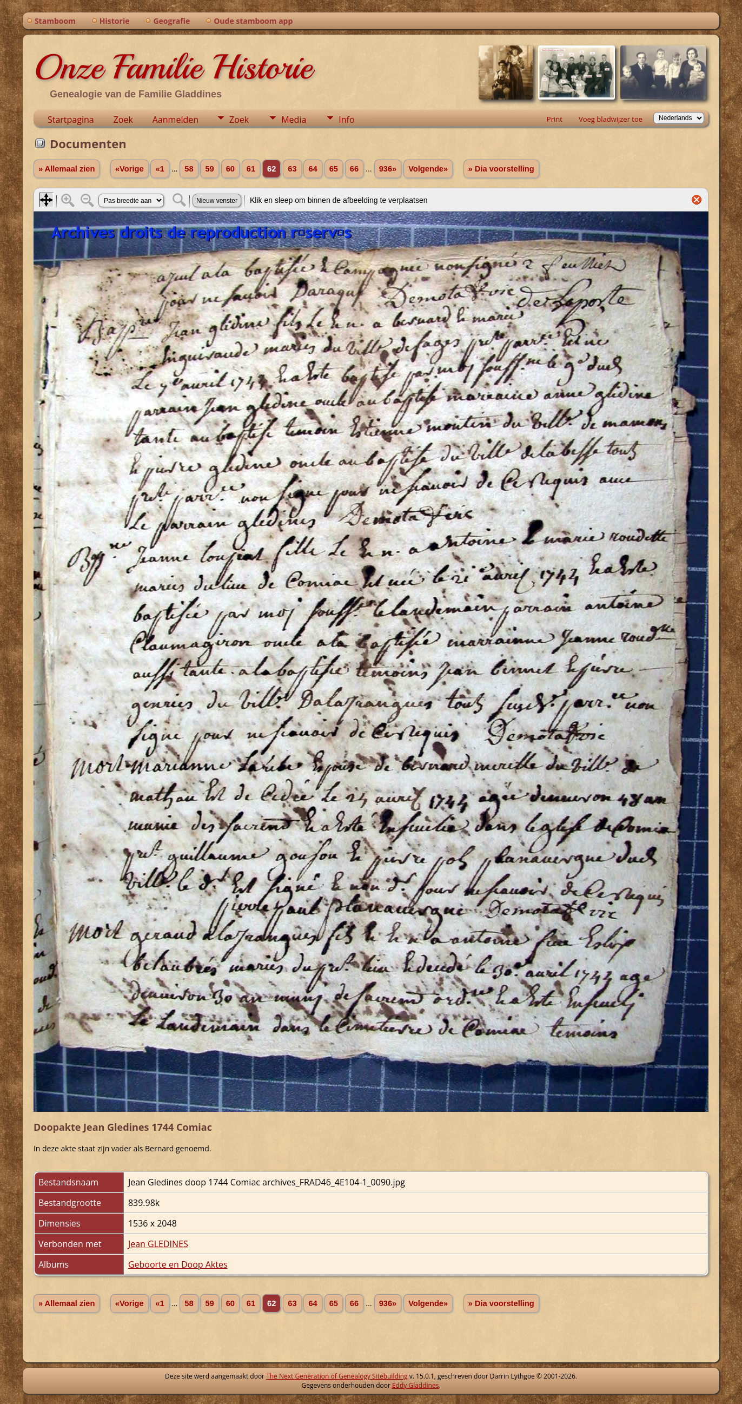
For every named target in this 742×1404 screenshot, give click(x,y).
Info (346, 120)
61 (251, 168)
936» (388, 168)
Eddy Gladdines (415, 1385)
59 (209, 168)
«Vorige (129, 168)
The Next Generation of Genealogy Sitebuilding (337, 1376)
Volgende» (428, 168)
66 (354, 168)
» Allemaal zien (66, 168)
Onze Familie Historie (173, 67)
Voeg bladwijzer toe (610, 119)
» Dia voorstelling (501, 168)
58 (188, 168)
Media (293, 120)
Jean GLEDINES (158, 1244)
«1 (159, 168)
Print (554, 119)
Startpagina (71, 120)
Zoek (123, 120)
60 (230, 168)
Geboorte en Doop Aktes (178, 1264)
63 (292, 168)
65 (333, 168)
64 (312, 168)
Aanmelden (175, 120)
